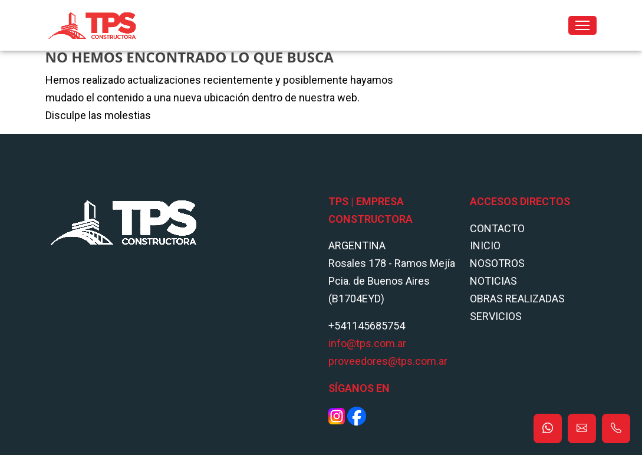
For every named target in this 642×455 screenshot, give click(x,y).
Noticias (493, 281)
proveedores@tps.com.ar (387, 361)
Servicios (496, 316)
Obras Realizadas (517, 298)
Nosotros (497, 263)
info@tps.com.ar (367, 343)
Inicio (485, 245)
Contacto (497, 228)
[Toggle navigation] (582, 25)
